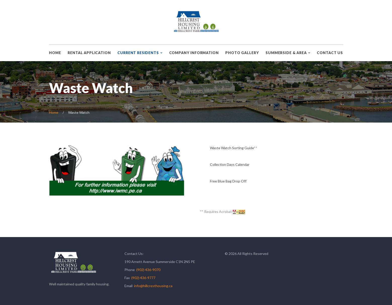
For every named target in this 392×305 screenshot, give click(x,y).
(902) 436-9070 (148, 270)
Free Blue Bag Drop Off (228, 181)
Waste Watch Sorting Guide (232, 148)
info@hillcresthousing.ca (153, 286)
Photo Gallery (242, 53)
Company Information (194, 53)
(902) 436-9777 (143, 278)
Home (55, 53)
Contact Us (330, 53)
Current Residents (138, 53)
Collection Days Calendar (229, 164)
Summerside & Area (286, 53)
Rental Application (89, 53)
